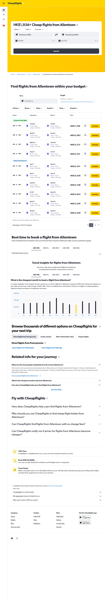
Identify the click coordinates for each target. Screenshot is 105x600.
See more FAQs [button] (56, 390)
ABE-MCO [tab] (55, 248)
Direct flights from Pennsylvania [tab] (25, 337)
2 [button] (95, 225)
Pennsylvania (36, 74)
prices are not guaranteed (55, 486)
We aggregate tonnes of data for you (57, 496)
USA (29, 74)
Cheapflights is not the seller (57, 492)
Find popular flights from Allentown (26, 376)
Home (12, 74)
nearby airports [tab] (45, 337)
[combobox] (39, 29)
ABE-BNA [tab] (76, 248)
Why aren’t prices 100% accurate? (57, 500)
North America (21, 74)
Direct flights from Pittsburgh (52, 348)
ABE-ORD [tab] (66, 248)
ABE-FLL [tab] (46, 248)
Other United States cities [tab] (65, 337)
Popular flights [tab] (83, 337)
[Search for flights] (4, 10)
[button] (3, 3)
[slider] (93, 101)
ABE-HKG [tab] (36, 248)
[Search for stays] (4, 14)
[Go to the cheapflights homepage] (16, 3)
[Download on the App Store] (85, 523)
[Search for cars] (4, 19)
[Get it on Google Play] (85, 517)
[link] (11, 538)
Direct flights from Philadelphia (23, 348)
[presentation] (77, 25)
